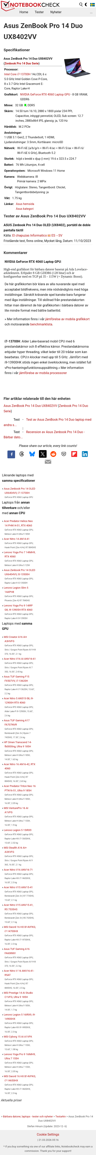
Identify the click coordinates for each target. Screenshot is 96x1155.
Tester (39, 12)
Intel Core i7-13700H (17, 74)
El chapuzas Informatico (29, 235)
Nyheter (55, 12)
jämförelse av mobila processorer (43, 373)
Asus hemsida (25, 204)
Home (23, 12)
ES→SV (56, 235)
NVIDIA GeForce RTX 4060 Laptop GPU (45, 94)
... (91, 12)
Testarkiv (60, 1116)
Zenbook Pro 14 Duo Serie (22, 63)
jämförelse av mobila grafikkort (67, 319)
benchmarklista (41, 324)
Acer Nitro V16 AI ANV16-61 (20, 658)
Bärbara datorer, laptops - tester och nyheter (28, 1116)
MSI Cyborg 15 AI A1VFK (18, 1036)
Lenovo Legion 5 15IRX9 (17, 830)
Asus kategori (25, 209)
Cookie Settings (48, 1134)
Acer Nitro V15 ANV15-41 (18, 887)
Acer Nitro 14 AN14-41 (17, 538)
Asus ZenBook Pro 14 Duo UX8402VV (30, 406)
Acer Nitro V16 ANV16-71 (18, 869)
